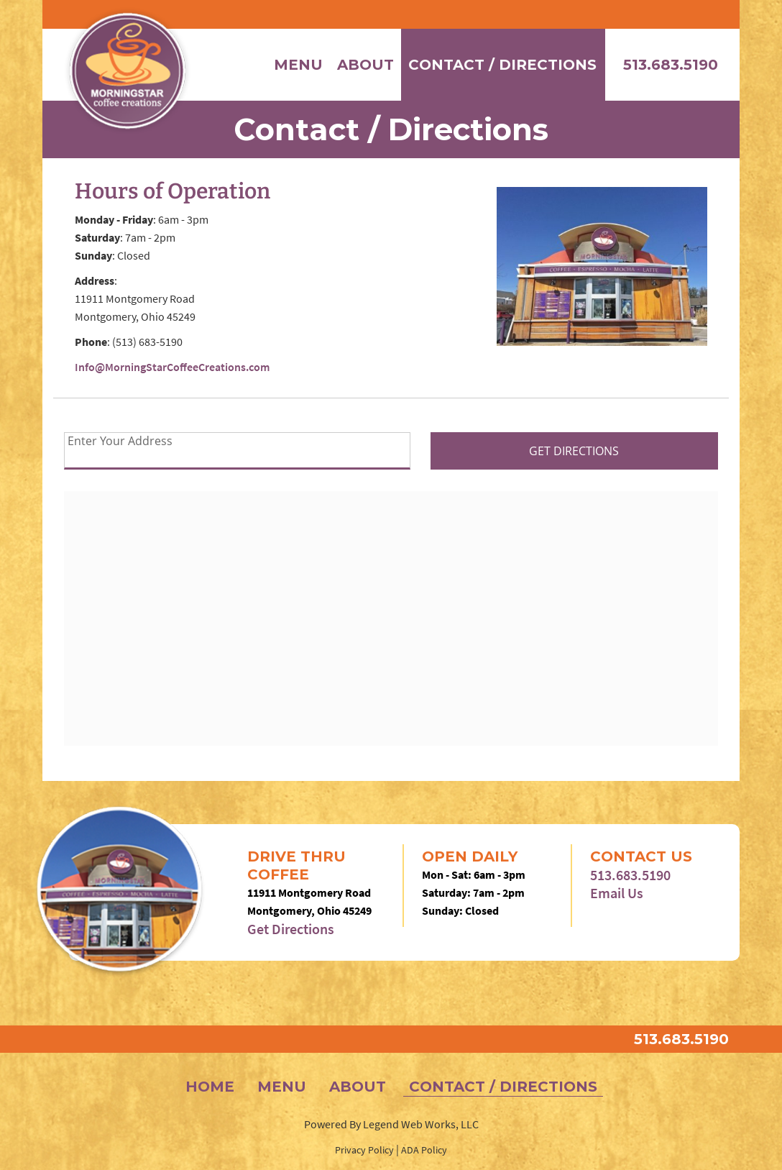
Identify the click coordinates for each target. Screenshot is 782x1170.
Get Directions (290, 929)
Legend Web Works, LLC (421, 1124)
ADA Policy (424, 1149)
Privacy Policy (364, 1149)
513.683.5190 (670, 64)
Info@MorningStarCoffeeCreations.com (172, 367)
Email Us (616, 893)
